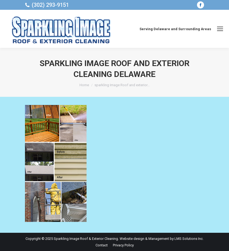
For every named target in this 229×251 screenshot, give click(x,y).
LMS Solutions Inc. (188, 239)
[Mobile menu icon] (220, 28)
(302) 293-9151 (50, 5)
